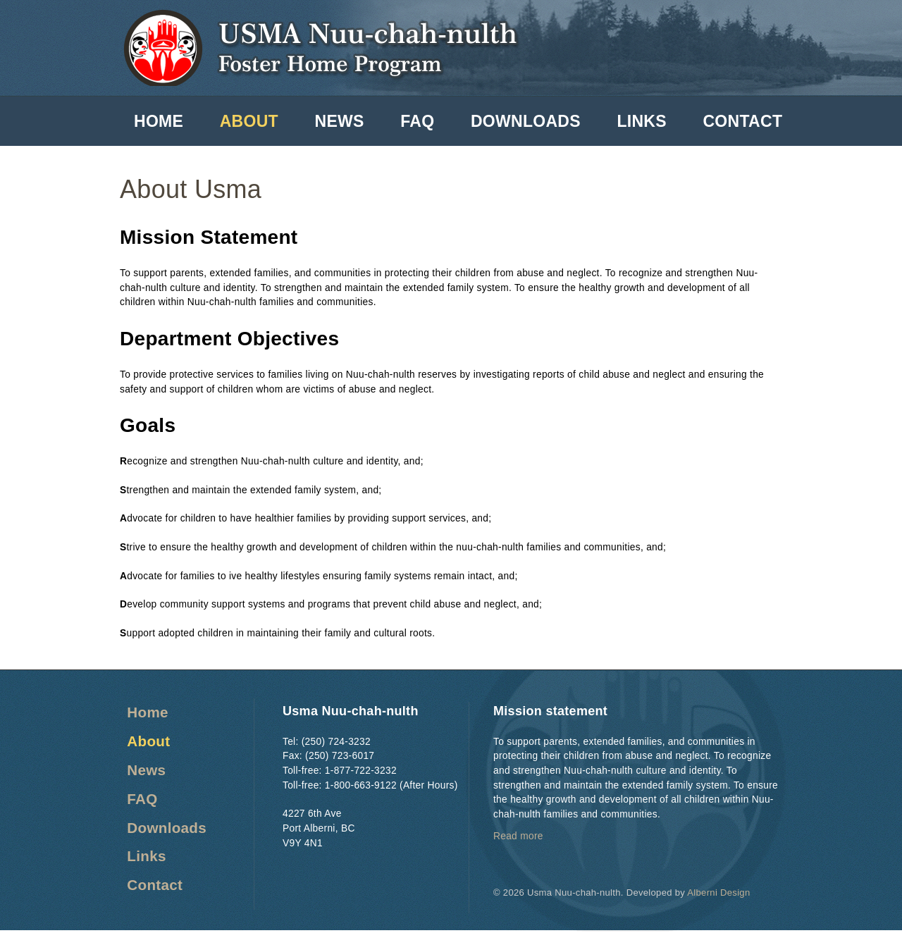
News (339, 121)
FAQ (417, 121)
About (249, 121)
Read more (518, 836)
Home (158, 121)
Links (642, 121)
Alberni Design (718, 892)
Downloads (526, 121)
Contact (742, 121)
